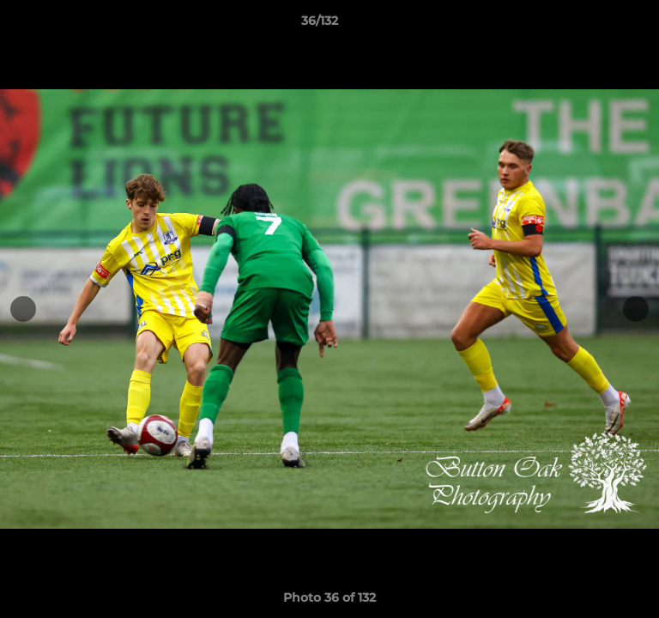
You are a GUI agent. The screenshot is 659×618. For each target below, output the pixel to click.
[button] (597, 25)
